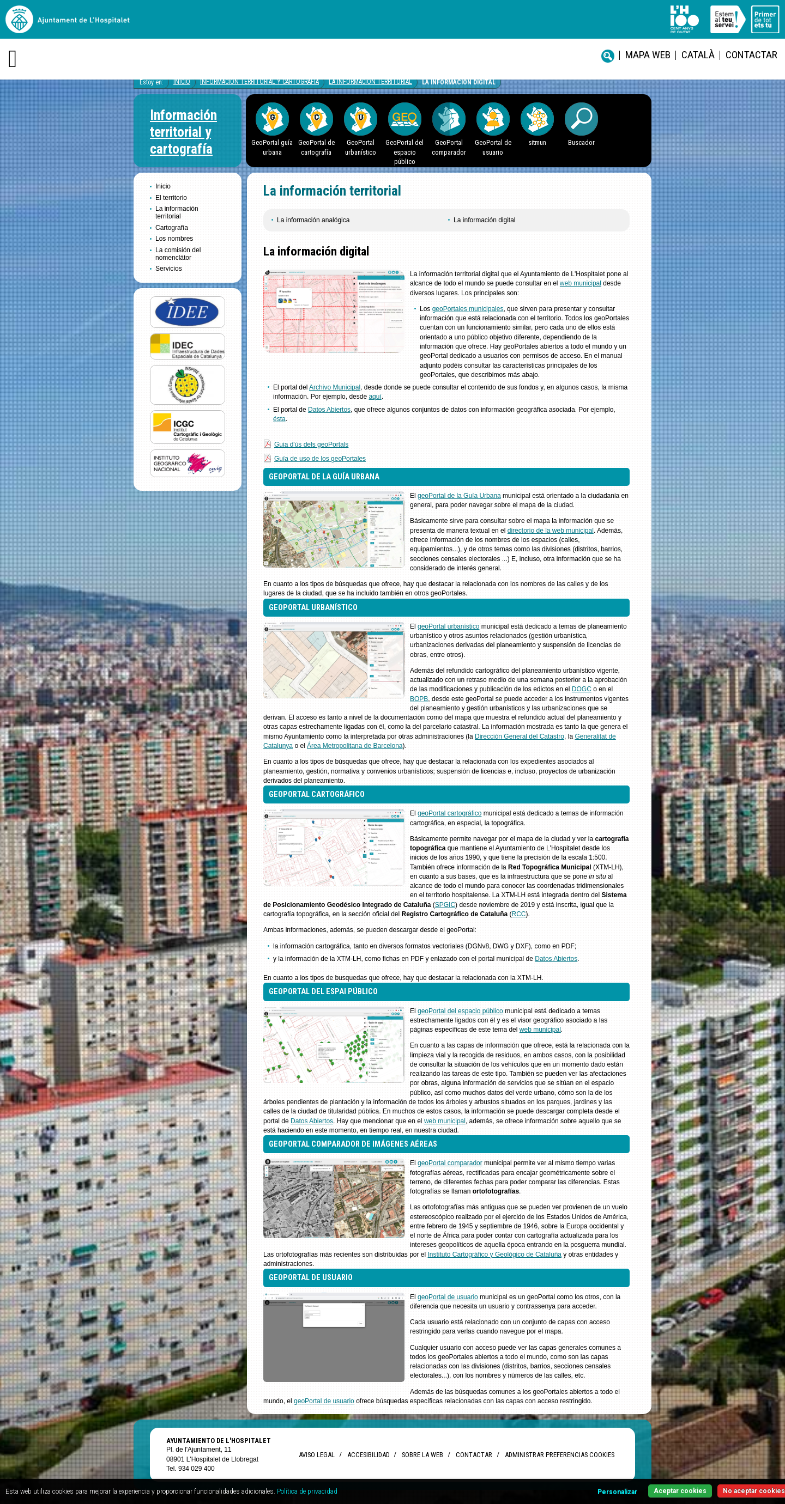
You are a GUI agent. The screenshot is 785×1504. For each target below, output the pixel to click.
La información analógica (313, 220)
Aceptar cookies (680, 1491)
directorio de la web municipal (551, 530)
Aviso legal (317, 1455)
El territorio (171, 198)
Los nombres (174, 238)
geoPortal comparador (450, 1163)
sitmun (537, 142)
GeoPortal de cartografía (316, 147)
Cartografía (171, 228)
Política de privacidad (307, 1491)
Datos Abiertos (329, 409)
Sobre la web (422, 1455)
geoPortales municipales (468, 309)
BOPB (419, 699)
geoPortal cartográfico (449, 813)
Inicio (181, 82)
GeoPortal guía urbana (272, 147)
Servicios (168, 268)
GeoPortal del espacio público (404, 152)
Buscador (581, 142)
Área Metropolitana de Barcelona (354, 746)
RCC (519, 914)
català (698, 54)
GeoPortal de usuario (493, 147)
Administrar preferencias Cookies (559, 1455)
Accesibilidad (368, 1455)
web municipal (580, 283)
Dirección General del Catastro (519, 736)
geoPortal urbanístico (448, 626)
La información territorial (370, 82)
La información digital (459, 82)
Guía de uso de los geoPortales (320, 458)
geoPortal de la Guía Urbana (459, 496)
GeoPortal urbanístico (360, 147)
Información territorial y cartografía (259, 82)
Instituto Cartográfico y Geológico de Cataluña (494, 1254)
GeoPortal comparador (449, 147)
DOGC (581, 689)
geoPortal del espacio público (460, 1011)
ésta (279, 419)
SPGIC (445, 905)
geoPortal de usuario (448, 1297)
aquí (375, 396)
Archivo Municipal (334, 387)
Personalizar (617, 1492)
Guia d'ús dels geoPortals (311, 444)
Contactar (751, 54)
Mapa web (648, 54)
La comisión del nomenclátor (178, 253)
